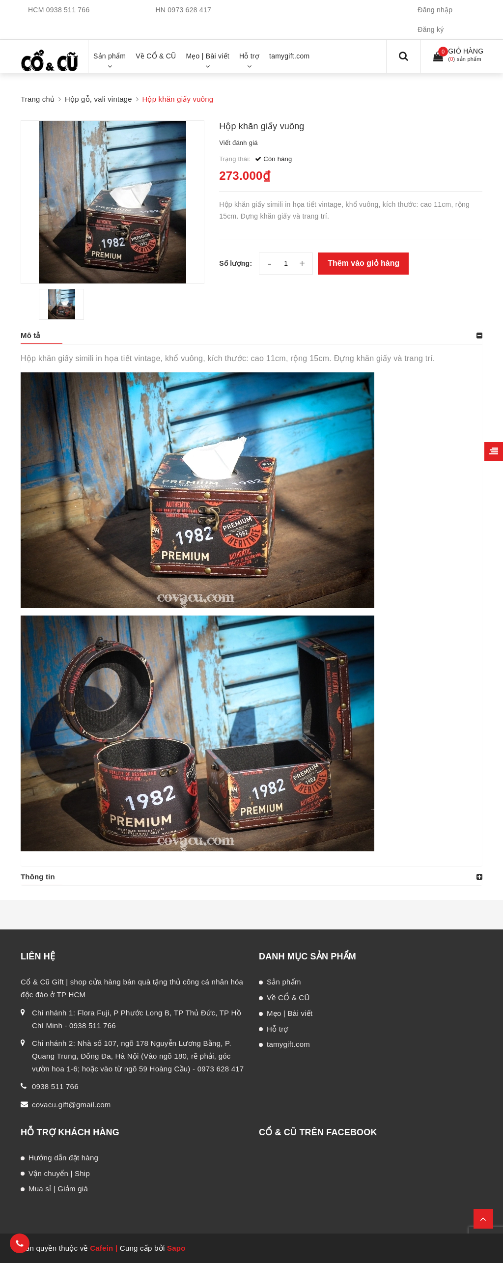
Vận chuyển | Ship (59, 1173)
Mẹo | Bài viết (289, 1013)
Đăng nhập (435, 10)
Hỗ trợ (277, 1029)
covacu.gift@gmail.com (71, 1104)
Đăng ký (431, 29)
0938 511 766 (68, 10)
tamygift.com (288, 1044)
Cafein (101, 1248)
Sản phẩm (284, 982)
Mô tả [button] (30, 335)
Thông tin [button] (38, 876)
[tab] (251, 335)
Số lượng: (235, 263)
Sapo (176, 1248)
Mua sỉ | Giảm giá (58, 1188)
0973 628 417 (189, 10)
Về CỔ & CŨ (288, 997)
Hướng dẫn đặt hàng (63, 1157)
